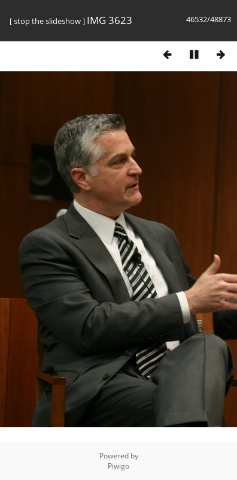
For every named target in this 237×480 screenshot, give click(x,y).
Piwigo (118, 466)
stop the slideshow (47, 21)
